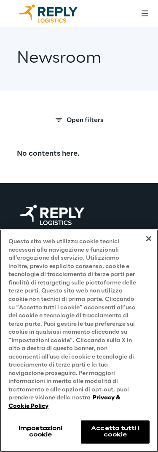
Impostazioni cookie (40, 431)
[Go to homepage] (57, 13)
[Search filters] (79, 122)
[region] (79, 340)
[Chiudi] (148, 238)
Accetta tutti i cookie (115, 431)
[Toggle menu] (144, 13)
